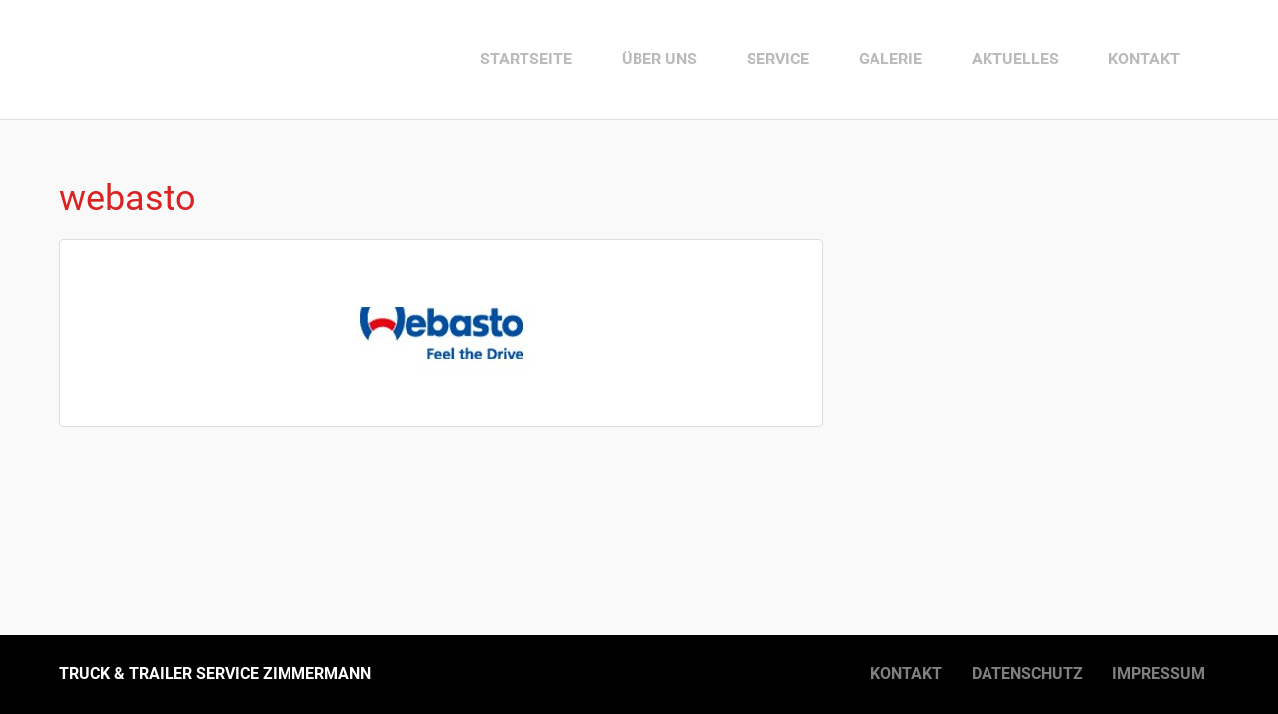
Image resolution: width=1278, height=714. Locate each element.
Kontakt (1144, 59)
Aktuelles (1015, 59)
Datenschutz (1027, 673)
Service (778, 59)
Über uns (659, 59)
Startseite (526, 59)
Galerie (890, 59)
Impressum (1158, 673)
